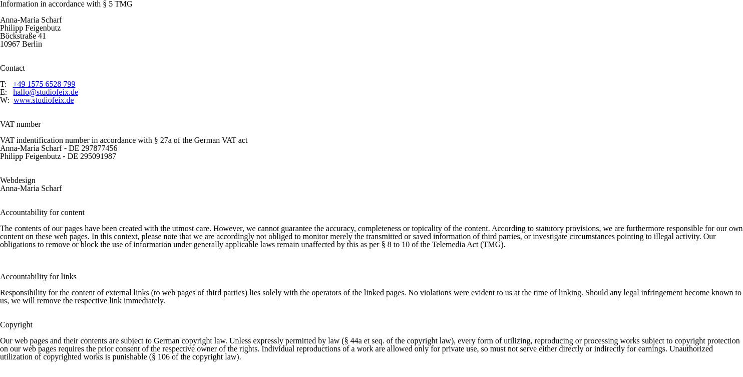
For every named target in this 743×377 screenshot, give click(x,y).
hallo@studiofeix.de (45, 92)
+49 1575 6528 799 (44, 84)
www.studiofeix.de (44, 100)
